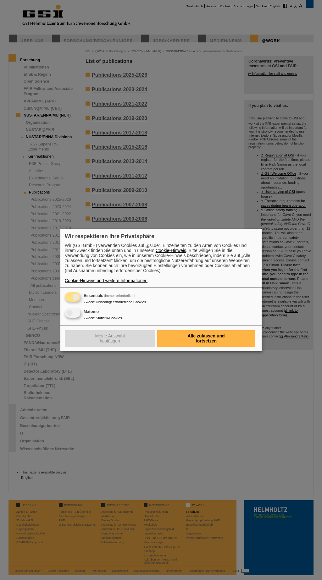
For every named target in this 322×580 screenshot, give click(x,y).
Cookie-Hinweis (171, 250)
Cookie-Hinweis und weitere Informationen (106, 280)
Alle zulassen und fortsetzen (206, 338)
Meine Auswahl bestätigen (110, 338)
